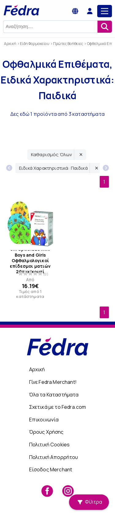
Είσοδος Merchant (50, 469)
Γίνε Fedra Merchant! (53, 382)
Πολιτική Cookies (49, 444)
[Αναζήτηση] (104, 26)
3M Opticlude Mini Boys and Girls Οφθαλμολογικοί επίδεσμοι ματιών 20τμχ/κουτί (30, 260)
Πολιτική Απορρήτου (53, 457)
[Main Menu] (104, 11)
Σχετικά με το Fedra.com (57, 407)
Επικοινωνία (44, 419)
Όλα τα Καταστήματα (54, 394)
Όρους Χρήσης (46, 432)
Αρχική (37, 369)
